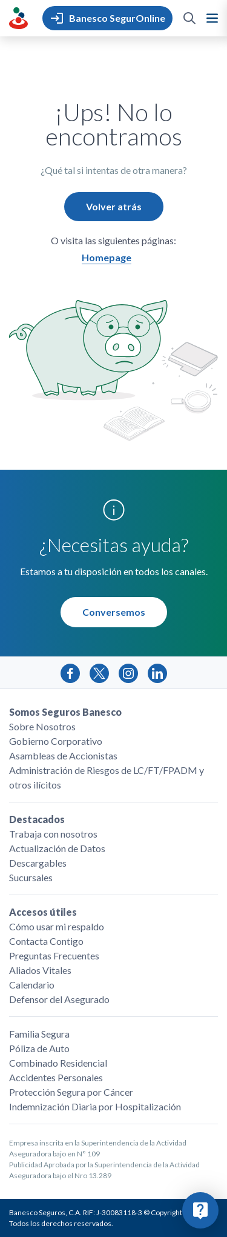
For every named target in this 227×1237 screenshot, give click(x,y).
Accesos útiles (43, 912)
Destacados (37, 819)
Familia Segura (39, 1033)
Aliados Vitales (40, 970)
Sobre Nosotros (42, 726)
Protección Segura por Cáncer (71, 1092)
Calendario (31, 984)
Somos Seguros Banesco (65, 712)
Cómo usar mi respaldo (56, 926)
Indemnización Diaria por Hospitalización (95, 1106)
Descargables (38, 863)
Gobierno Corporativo (55, 741)
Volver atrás (114, 206)
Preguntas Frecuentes (54, 955)
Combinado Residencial (58, 1063)
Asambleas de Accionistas (63, 755)
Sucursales (31, 877)
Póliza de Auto (39, 1048)
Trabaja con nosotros (53, 833)
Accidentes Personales (56, 1077)
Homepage (106, 257)
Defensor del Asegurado (59, 999)
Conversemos (113, 612)
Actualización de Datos (57, 848)
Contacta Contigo (46, 941)
